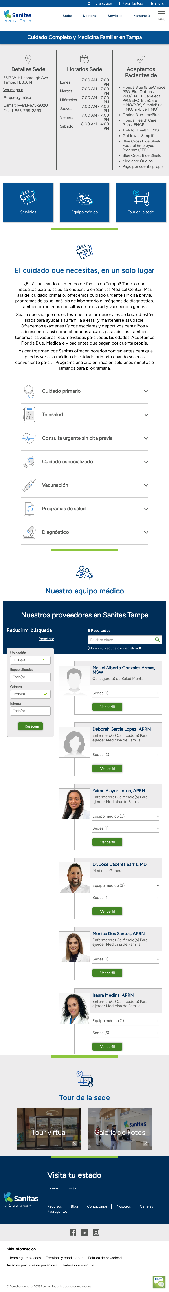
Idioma (15, 703)
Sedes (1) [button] (100, 693)
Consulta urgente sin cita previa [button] (77, 438)
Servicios (115, 16)
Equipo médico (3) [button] (108, 816)
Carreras (146, 1206)
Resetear (46, 638)
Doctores (90, 16)
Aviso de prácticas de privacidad (32, 1265)
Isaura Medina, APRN (113, 995)
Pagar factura (132, 3)
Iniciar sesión (102, 3)
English (160, 3)
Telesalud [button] (52, 415)
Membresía (141, 16)
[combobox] (30, 677)
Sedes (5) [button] (100, 1033)
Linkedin (84, 1232)
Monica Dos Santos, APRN (118, 933)
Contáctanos (97, 1206)
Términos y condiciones (64, 1258)
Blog (74, 1206)
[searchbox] (30, 677)
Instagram (96, 1232)
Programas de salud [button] (63, 509)
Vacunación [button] (54, 485)
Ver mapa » (13, 90)
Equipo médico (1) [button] (108, 1021)
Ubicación (18, 653)
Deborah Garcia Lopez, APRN (121, 729)
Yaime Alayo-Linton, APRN (118, 790)
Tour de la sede (141, 212)
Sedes (67, 16)
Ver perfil (107, 706)
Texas (71, 1188)
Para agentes (57, 1211)
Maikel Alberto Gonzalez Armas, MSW (123, 670)
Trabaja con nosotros (78, 1265)
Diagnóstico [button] (55, 532)
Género (16, 687)
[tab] (84, 391)
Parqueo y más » (17, 97)
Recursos (54, 1206)
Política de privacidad (105, 1258)
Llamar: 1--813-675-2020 (25, 105)
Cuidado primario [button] (61, 391)
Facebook (73, 1232)
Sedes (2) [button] (100, 755)
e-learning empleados (24, 1258)
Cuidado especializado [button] (67, 462)
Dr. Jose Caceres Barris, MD (119, 864)
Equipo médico (84, 212)
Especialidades (21, 670)
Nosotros (124, 1206)
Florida (52, 1188)
